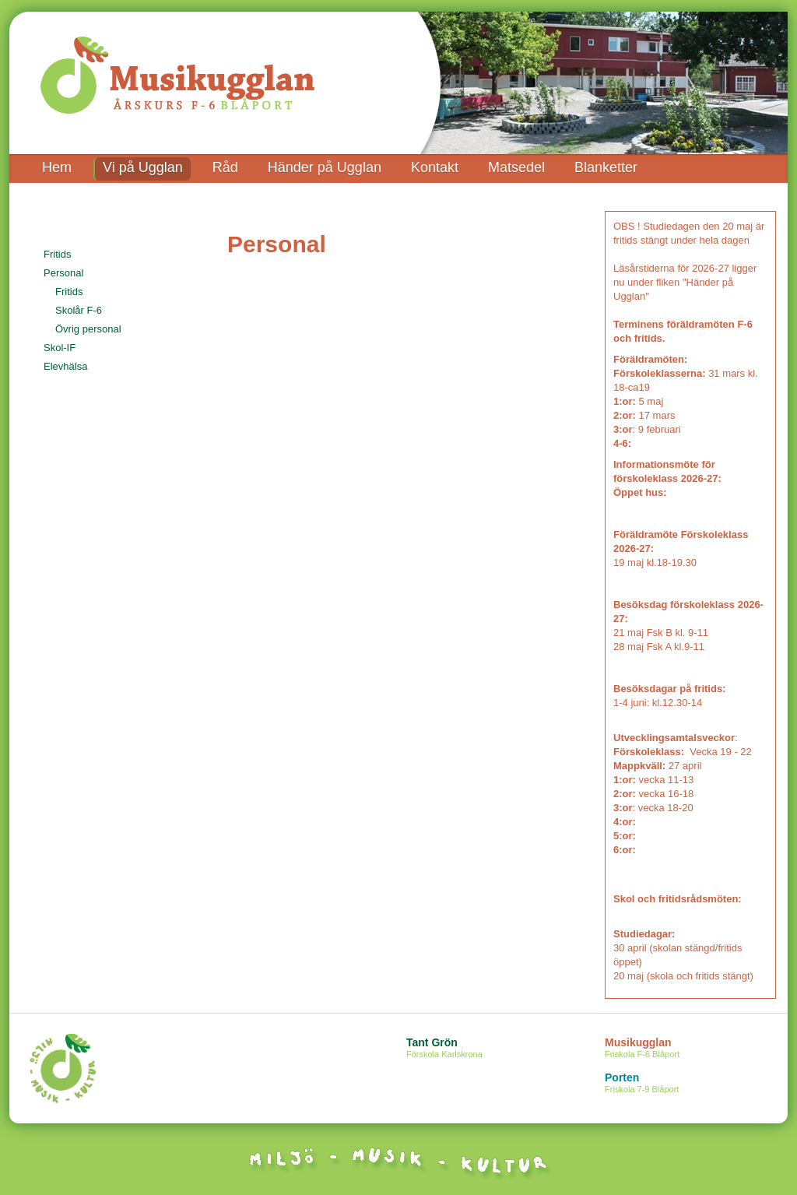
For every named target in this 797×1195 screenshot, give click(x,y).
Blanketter (605, 167)
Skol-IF (59, 347)
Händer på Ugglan (324, 167)
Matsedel (516, 167)
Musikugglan (696, 1048)
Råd (225, 167)
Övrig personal (88, 329)
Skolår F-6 (78, 310)
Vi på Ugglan (143, 167)
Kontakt (434, 167)
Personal (63, 273)
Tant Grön (497, 1048)
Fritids (57, 254)
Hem (57, 167)
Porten (696, 1083)
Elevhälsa (65, 366)
